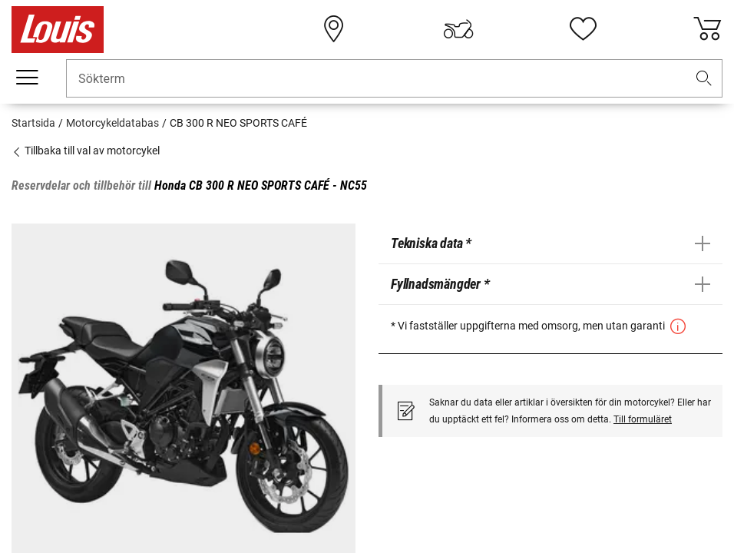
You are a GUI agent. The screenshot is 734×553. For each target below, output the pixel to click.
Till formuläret (642, 419)
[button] (704, 79)
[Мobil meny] (27, 77)
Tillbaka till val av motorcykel (86, 150)
